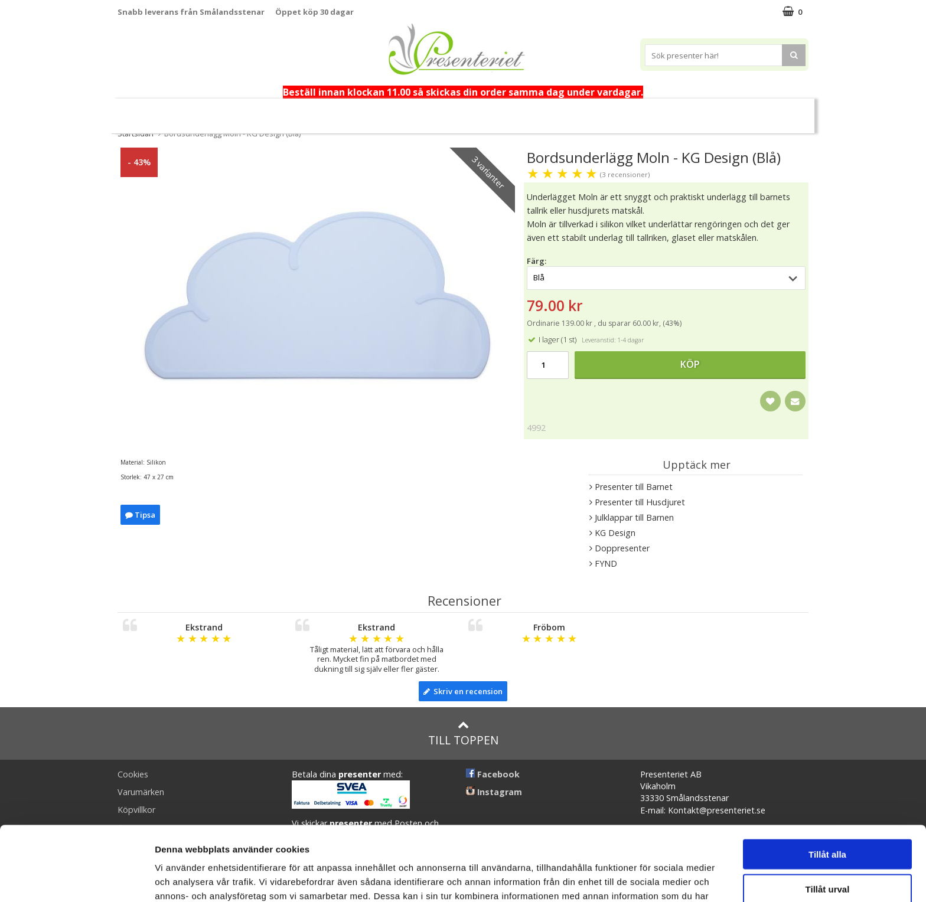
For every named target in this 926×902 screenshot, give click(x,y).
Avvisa (827, 853)
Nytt (173, 111)
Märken (706, 111)
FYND (750, 111)
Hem (518, 111)
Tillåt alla (827, 784)
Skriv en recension (463, 691)
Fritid (608, 111)
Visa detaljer (641, 879)
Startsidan (136, 133)
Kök (562, 111)
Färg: (536, 261)
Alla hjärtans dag (261, 111)
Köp (690, 364)
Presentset (387, 111)
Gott (655, 111)
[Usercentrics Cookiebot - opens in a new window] (76, 879)
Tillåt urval (828, 819)
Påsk (329, 111)
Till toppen (463, 733)
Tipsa (140, 514)
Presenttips (458, 111)
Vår (205, 111)
